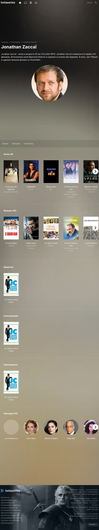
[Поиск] (96, 2)
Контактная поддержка (90, 494)
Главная (4, 42)
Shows (5, 144)
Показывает (15, 42)
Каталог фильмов (92, 490)
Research (95, 505)
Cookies (94, 498)
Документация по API (73, 492)
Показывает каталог (77, 490)
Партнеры (28, 144)
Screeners (93, 503)
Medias (85, 503)
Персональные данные (90, 501)
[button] (11, 430)
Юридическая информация (80, 498)
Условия (77, 501)
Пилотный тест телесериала (77, 507)
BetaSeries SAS (76, 503)
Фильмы (16, 144)
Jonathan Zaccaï (29, 42)
